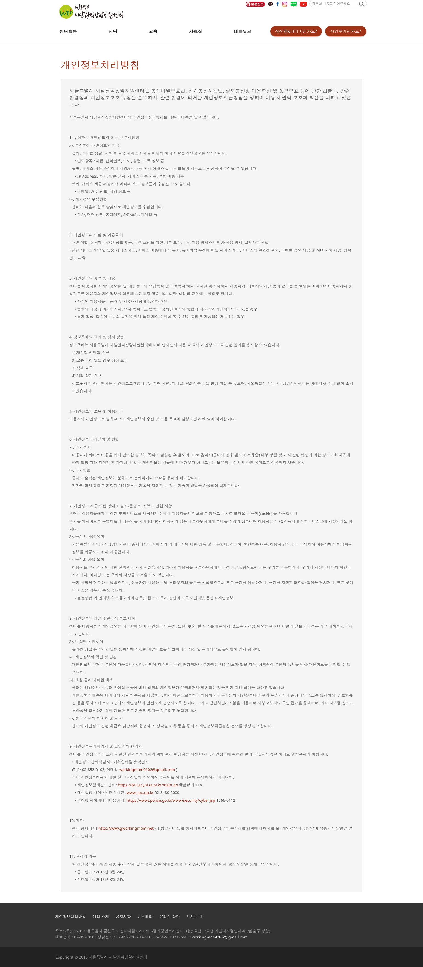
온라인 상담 (170, 916)
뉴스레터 (145, 916)
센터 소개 (101, 916)
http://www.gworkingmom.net (126, 828)
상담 (113, 32)
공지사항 (123, 916)
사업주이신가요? (345, 31)
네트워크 (242, 32)
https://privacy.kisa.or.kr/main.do (148, 784)
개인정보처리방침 (70, 916)
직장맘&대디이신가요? (296, 31)
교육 (153, 32)
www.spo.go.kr (140, 792)
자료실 (195, 32)
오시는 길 (194, 916)
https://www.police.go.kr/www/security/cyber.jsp (171, 800)
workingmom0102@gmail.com (147, 769)
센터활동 (68, 32)
